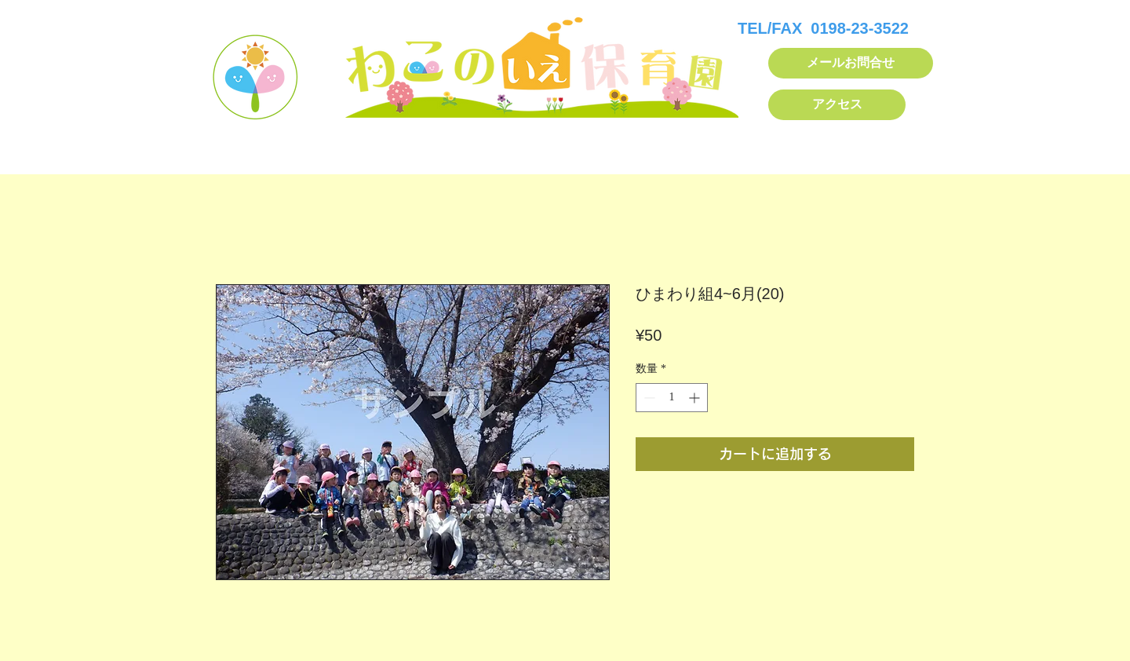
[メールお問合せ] (850, 63)
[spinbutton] (672, 397)
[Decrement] (648, 397)
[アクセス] (837, 104)
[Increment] (695, 397)
